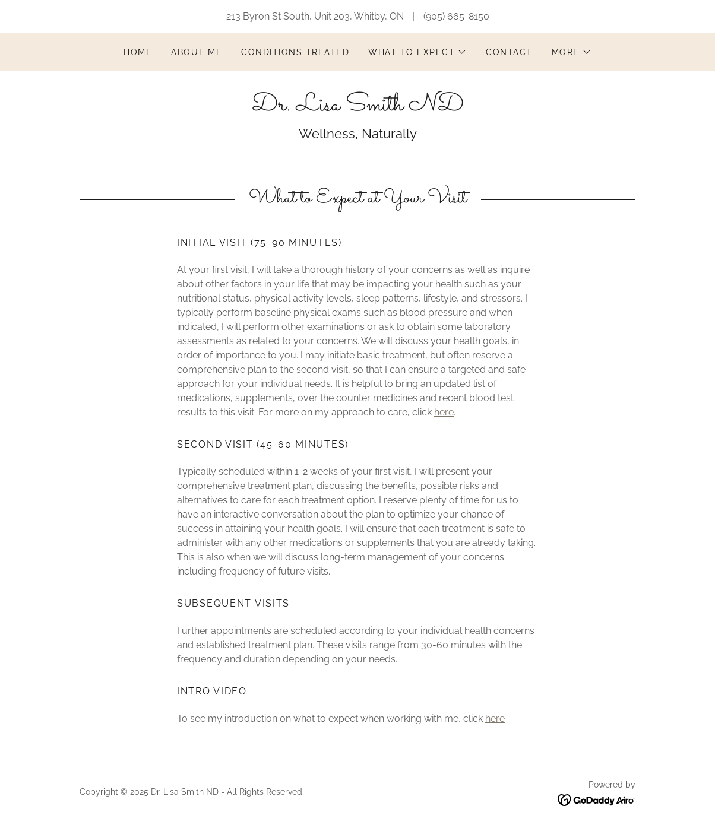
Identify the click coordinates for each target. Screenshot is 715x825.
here (444, 412)
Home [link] (138, 52)
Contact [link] (509, 52)
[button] (417, 52)
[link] (358, 107)
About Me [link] (196, 52)
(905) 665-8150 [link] (456, 16)
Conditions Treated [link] (295, 52)
